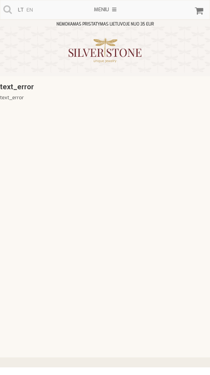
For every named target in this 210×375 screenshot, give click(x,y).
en (30, 10)
